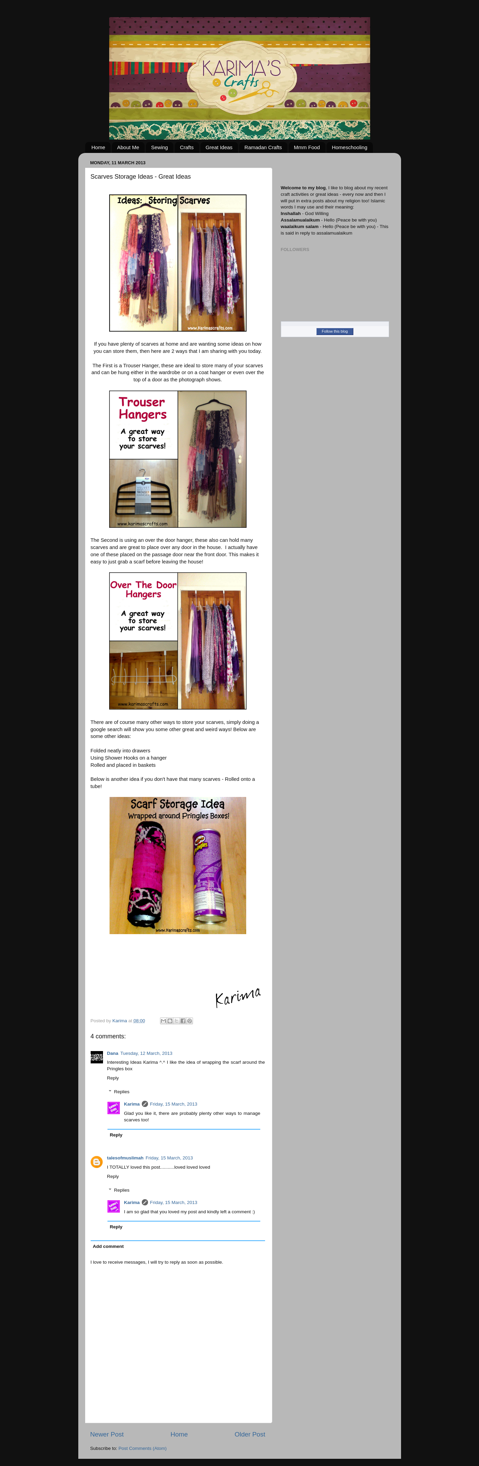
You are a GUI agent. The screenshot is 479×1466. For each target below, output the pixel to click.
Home (98, 147)
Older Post (250, 1434)
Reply (113, 1078)
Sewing (159, 147)
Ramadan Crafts (263, 147)
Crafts (187, 147)
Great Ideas (219, 147)
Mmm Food (307, 147)
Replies (121, 1091)
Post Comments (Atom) (142, 1448)
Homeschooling (349, 147)
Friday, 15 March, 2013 (173, 1104)
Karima (132, 1104)
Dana (112, 1053)
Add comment (108, 1246)
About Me (128, 147)
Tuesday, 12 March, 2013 (147, 1053)
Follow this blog (335, 331)
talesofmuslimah (125, 1157)
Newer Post (107, 1434)
